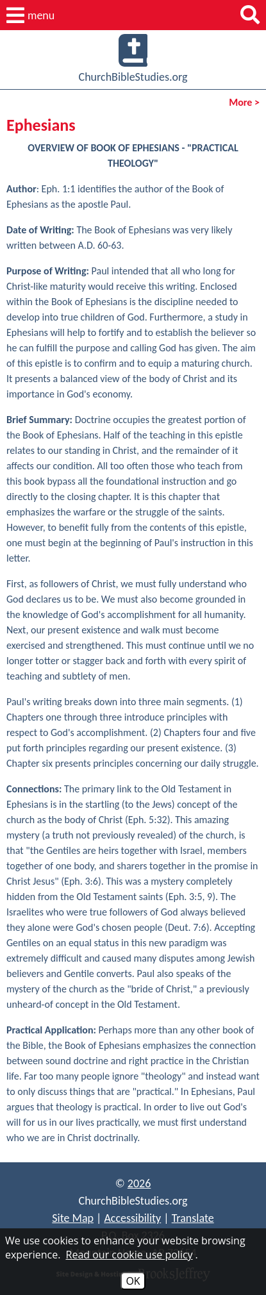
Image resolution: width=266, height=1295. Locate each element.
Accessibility (132, 1218)
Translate (193, 1218)
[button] (30, 15)
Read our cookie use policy (129, 1255)
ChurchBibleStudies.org (133, 59)
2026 (139, 1183)
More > (244, 102)
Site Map (73, 1218)
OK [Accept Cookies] (133, 1281)
